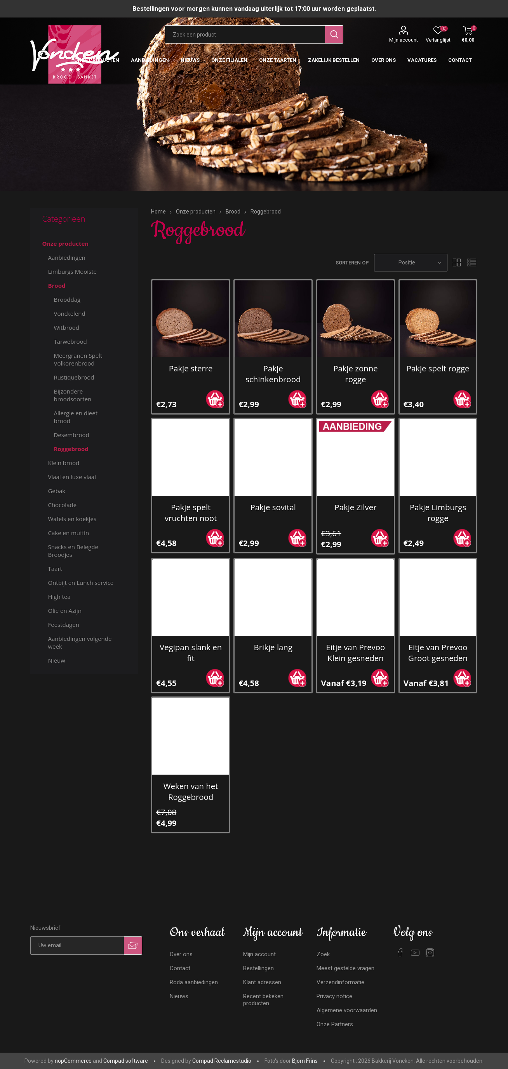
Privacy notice (334, 996)
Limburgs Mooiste (72, 271)
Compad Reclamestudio (221, 1061)
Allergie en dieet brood (75, 417)
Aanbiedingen (66, 257)
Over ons (181, 954)
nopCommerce (73, 1061)
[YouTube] (415, 953)
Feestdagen (63, 624)
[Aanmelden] (77, 945)
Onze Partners (335, 1024)
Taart (55, 568)
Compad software (125, 1061)
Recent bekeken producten (263, 1000)
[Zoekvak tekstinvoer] (245, 34)
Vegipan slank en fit (191, 652)
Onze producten (65, 243)
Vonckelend (69, 313)
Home (158, 211)
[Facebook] (400, 953)
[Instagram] (430, 953)
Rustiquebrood (74, 377)
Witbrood (66, 327)
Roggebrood (71, 449)
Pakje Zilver (355, 507)
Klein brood (63, 463)
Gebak (56, 491)
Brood (56, 285)
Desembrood (71, 435)
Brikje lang (273, 647)
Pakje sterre (191, 368)
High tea (59, 596)
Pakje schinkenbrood (273, 374)
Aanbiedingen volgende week (79, 642)
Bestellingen (258, 968)
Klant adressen (262, 982)
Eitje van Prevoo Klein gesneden (355, 652)
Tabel (457, 262)
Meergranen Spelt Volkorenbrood (78, 359)
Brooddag (67, 299)
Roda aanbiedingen (194, 982)
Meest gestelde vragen (345, 968)
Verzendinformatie (340, 982)
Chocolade (62, 505)
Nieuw (56, 660)
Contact (180, 968)
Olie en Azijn (64, 610)
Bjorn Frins (305, 1061)
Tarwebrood (70, 341)
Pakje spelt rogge (438, 368)
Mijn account (403, 40)
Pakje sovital (273, 507)
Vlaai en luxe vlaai (72, 477)
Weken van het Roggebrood (191, 791)
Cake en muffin (68, 533)
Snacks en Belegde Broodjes (73, 550)
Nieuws (179, 996)
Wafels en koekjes (72, 519)
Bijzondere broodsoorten (72, 395)
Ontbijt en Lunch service (80, 582)
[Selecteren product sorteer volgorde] (410, 262)
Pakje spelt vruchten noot (191, 512)
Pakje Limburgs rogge (438, 512)
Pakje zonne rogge (355, 374)
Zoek (323, 954)
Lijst (472, 262)
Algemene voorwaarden (347, 1010)
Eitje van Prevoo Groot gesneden (438, 652)
